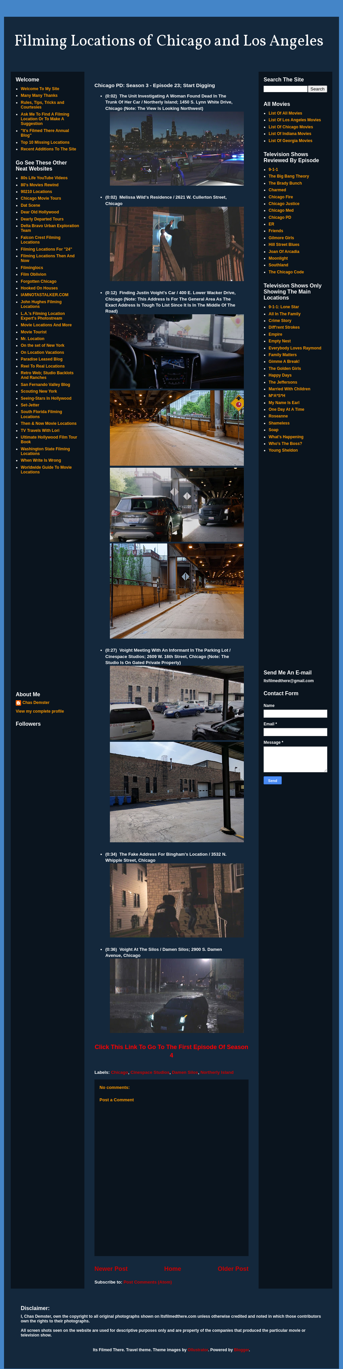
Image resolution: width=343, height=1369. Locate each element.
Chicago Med (281, 210)
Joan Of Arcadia (284, 251)
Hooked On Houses (39, 288)
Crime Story (280, 320)
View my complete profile (40, 711)
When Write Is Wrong (41, 460)
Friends (276, 231)
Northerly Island (216, 1072)
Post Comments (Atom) (148, 1282)
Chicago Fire (281, 197)
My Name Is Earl (284, 402)
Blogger (241, 1350)
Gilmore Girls (281, 238)
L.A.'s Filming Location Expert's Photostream (43, 316)
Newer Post (111, 1268)
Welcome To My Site (40, 88)
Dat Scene (30, 205)
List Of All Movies (285, 113)
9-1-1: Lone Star (284, 307)
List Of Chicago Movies (291, 127)
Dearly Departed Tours (42, 219)
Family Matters (283, 354)
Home (172, 1268)
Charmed (277, 190)
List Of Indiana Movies (290, 133)
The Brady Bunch (285, 183)
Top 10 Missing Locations (45, 142)
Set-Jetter (30, 405)
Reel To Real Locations (43, 366)
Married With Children (290, 389)
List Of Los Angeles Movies (295, 120)
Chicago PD (280, 217)
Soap (273, 430)
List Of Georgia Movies (291, 140)
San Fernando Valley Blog (45, 384)
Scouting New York (39, 391)
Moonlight (278, 258)
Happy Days (280, 375)
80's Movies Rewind (40, 185)
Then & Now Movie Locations (49, 423)
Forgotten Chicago (39, 281)
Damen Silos (185, 1072)
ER (271, 224)
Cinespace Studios (150, 1072)
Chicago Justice (284, 203)
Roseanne (278, 416)
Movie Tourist (34, 332)
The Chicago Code (286, 272)
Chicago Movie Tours (41, 198)
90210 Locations (36, 191)
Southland (278, 265)
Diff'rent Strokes (284, 327)
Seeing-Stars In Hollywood (46, 398)
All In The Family (284, 314)
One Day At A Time (286, 409)
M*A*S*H (277, 395)
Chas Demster (36, 702)
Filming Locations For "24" (46, 249)
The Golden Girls (285, 368)
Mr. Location (33, 338)
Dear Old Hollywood (40, 212)
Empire (275, 334)
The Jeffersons (283, 382)
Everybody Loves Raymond (295, 348)
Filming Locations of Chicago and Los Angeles (169, 41)
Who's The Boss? (285, 443)
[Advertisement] (47, 583)
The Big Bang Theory (289, 176)
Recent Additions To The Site (48, 149)
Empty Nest (280, 341)
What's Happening (286, 437)
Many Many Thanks (39, 95)
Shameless (279, 423)
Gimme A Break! (284, 361)
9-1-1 (273, 169)
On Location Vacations (42, 352)
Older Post (233, 1268)
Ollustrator (198, 1350)
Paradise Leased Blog (42, 359)
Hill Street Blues (284, 244)
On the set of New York (42, 345)
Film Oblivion (33, 274)
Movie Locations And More (46, 325)
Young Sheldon (283, 450)
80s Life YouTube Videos (44, 178)
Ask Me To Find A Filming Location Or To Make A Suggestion (45, 119)
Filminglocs (32, 267)
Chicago (119, 1072)
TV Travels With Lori (40, 430)
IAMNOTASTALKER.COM (44, 294)
